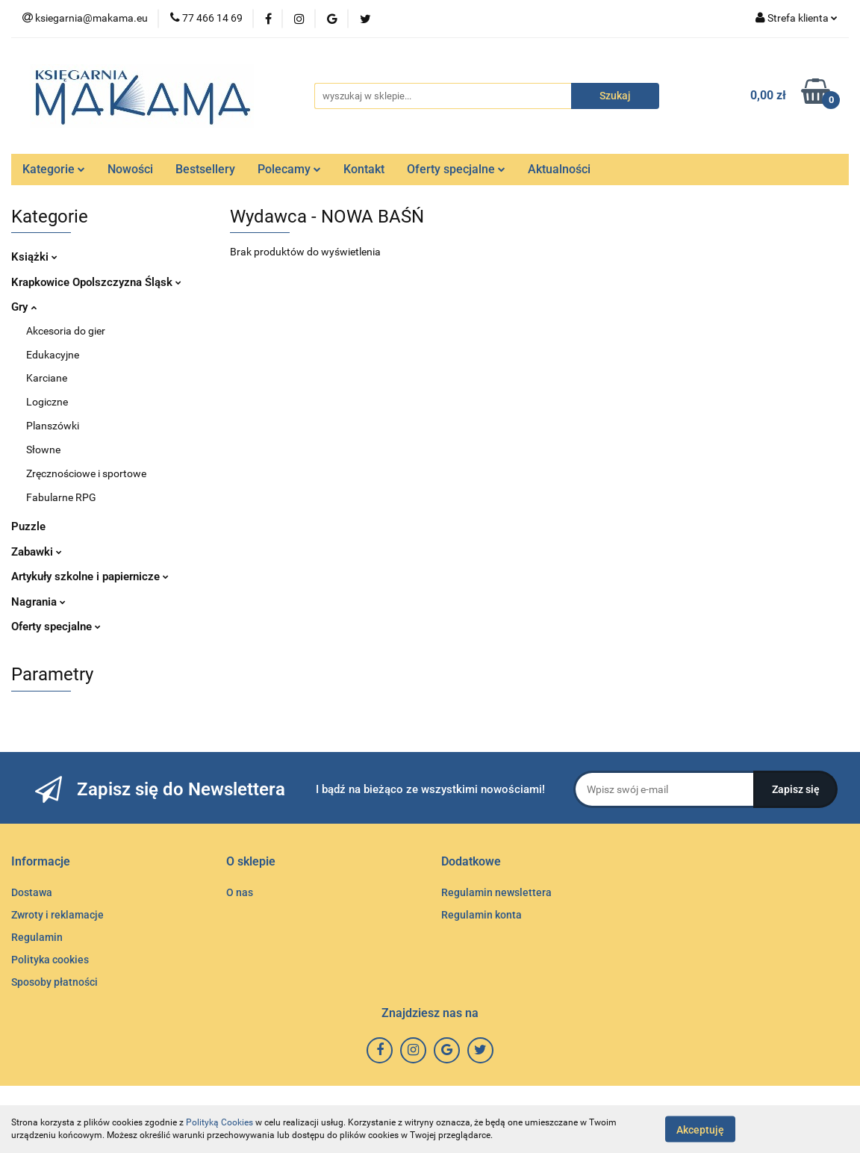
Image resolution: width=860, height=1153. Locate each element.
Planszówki (52, 426)
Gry (24, 307)
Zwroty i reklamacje (57, 915)
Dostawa (31, 892)
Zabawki (36, 552)
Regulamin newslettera (496, 892)
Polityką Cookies (219, 1122)
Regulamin (37, 937)
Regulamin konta (481, 915)
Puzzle (28, 526)
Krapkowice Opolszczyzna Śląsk (96, 282)
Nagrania (38, 602)
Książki (34, 257)
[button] (40, 862)
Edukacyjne (52, 355)
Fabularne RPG (61, 497)
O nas (239, 892)
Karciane (46, 378)
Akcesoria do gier (65, 331)
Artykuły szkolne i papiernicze (90, 576)
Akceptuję (700, 1129)
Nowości (130, 169)
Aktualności (559, 169)
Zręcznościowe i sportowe (86, 473)
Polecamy (289, 169)
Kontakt (363, 169)
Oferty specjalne (456, 169)
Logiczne (47, 402)
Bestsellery (205, 169)
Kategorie (53, 169)
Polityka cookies (50, 960)
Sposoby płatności (54, 982)
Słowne (43, 450)
